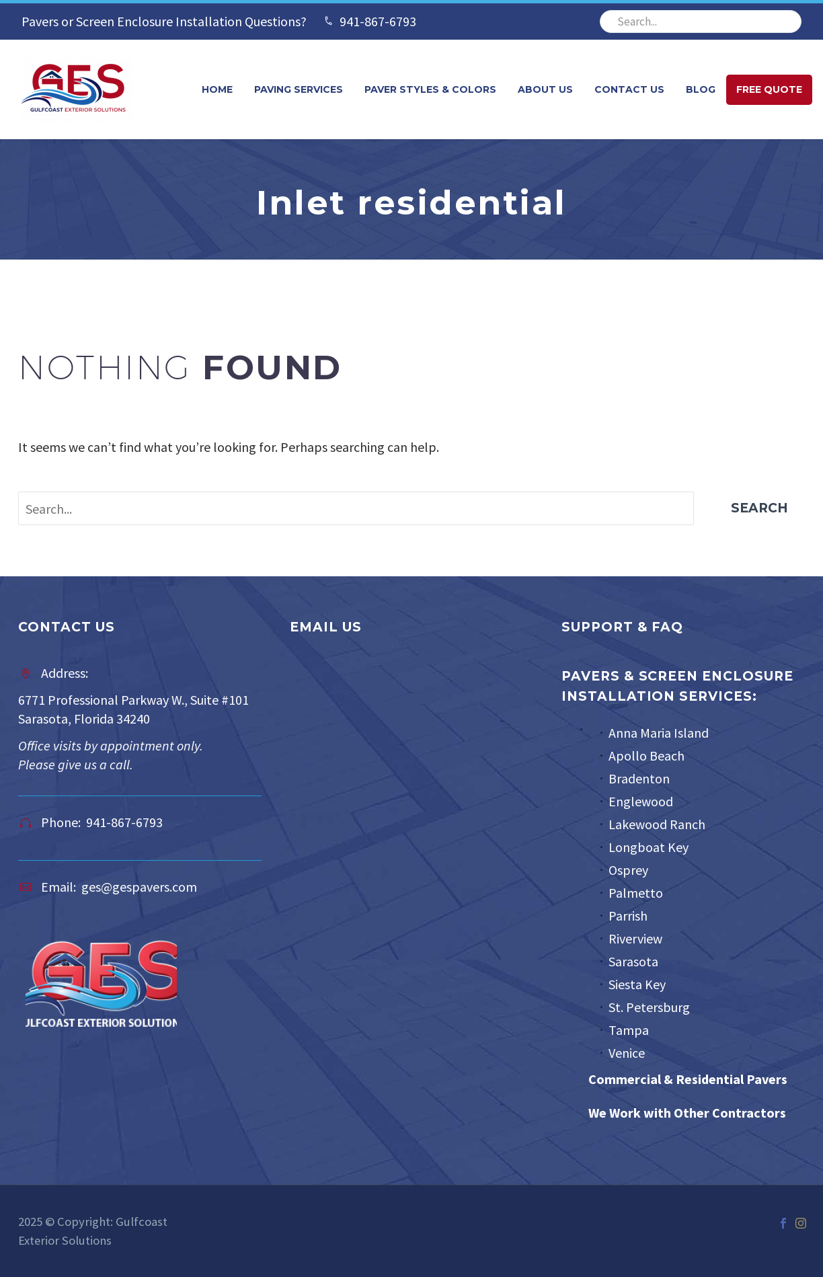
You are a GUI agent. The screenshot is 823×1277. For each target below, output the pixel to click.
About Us (545, 89)
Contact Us (629, 89)
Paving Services (298, 89)
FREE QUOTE (769, 89)
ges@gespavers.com (139, 886)
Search (759, 508)
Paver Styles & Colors (430, 89)
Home (217, 89)
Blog (700, 89)
